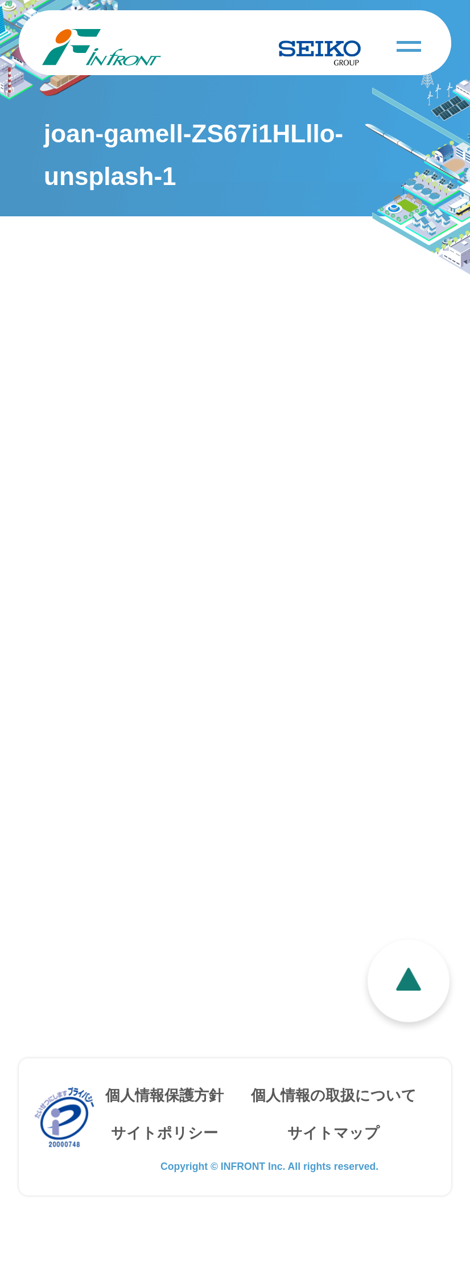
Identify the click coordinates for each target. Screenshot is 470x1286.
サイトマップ (333, 1167)
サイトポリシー (164, 1167)
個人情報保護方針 (164, 1130)
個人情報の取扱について (334, 1130)
